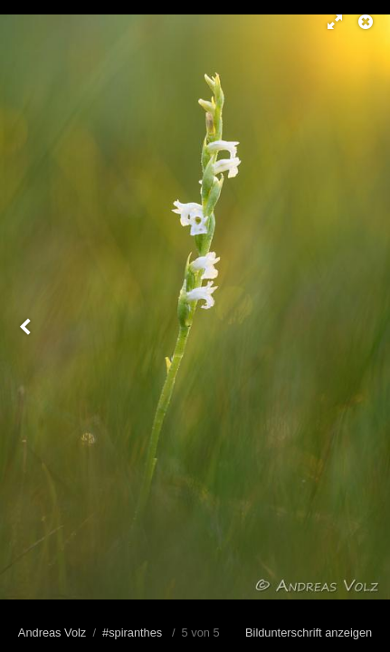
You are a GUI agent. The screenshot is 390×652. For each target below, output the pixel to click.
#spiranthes (132, 632)
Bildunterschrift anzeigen (308, 632)
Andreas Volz (52, 632)
